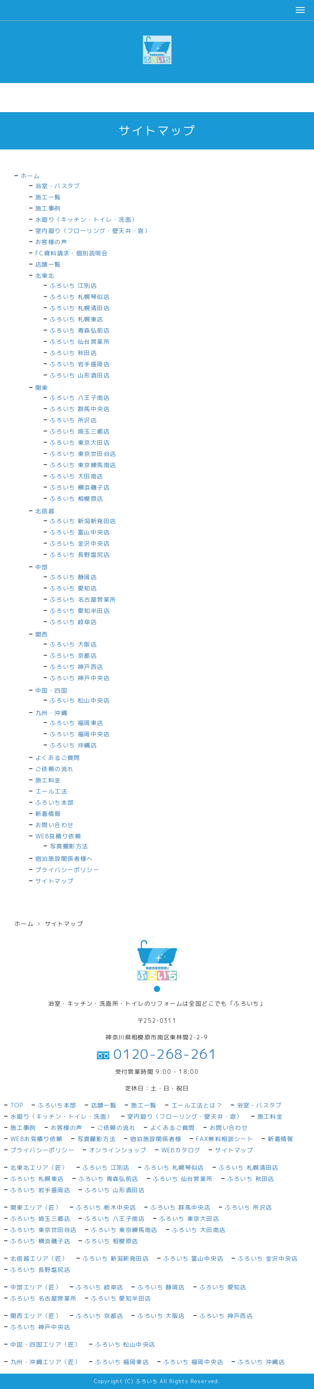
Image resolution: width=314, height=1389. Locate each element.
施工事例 (48, 208)
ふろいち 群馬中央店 (80, 409)
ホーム (30, 176)
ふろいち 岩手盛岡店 (80, 364)
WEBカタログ (181, 1150)
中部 (41, 567)
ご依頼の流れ (54, 769)
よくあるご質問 (57, 758)
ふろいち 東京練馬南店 (83, 465)
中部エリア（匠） (36, 1287)
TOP (16, 1105)
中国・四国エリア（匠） (45, 1344)
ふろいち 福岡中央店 (80, 734)
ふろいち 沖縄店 (73, 745)
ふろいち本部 (54, 802)
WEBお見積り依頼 (36, 1139)
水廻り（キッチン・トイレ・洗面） (86, 219)
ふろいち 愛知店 (73, 588)
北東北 (44, 275)
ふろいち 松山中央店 (80, 700)
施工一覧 (48, 197)
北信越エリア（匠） (39, 1258)
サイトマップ (54, 881)
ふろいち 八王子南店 (80, 398)
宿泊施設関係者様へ (64, 858)
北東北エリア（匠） (39, 1167)
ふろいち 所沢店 (73, 420)
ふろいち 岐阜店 (73, 622)
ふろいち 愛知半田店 (80, 611)
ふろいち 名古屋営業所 (83, 599)
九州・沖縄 (51, 713)
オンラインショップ (118, 1150)
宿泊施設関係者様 (155, 1139)
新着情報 (48, 814)
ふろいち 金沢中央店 (80, 543)
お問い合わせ (54, 825)
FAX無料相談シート (224, 1139)
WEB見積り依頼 (58, 836)
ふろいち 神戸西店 (77, 667)
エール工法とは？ (197, 1105)
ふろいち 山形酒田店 (80, 375)
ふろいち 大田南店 (77, 476)
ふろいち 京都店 (73, 655)
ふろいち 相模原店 (77, 498)
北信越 (44, 511)
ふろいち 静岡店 (73, 577)
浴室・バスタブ (57, 186)
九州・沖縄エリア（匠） (45, 1362)
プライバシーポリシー (67, 870)
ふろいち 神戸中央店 (80, 678)
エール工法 (51, 791)
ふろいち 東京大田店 (80, 442)
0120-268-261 (157, 1054)
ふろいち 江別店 (73, 285)
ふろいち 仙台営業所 (80, 341)
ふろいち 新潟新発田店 (83, 521)
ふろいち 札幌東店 (77, 319)
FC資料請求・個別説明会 (71, 253)
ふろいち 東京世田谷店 (83, 454)
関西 (41, 634)
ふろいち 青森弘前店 (80, 330)
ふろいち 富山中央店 (80, 532)
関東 (41, 388)
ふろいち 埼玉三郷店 (80, 431)
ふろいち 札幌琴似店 (80, 297)
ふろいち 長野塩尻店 (80, 555)
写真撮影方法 (69, 846)
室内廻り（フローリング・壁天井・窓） (93, 231)
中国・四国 (51, 690)
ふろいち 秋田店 (73, 353)
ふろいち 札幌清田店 (80, 308)
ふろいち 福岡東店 (77, 723)
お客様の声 (51, 242)
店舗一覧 (48, 264)
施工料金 (48, 780)
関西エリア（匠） (36, 1316)
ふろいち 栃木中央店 (106, 1207)
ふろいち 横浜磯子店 (80, 487)
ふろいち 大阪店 (73, 644)
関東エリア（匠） (36, 1207)
